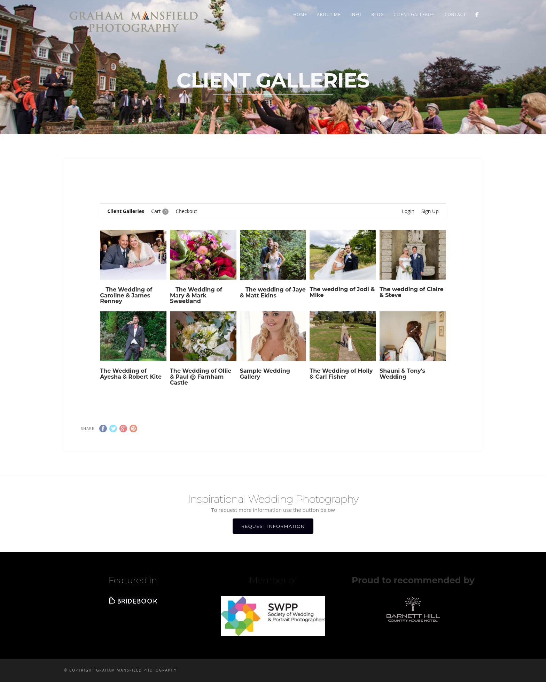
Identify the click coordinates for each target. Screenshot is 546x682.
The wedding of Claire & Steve (411, 292)
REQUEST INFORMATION (273, 526)
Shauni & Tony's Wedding (402, 373)
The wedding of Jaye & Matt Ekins (273, 292)
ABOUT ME (329, 14)
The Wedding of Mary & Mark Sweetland (196, 295)
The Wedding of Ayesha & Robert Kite (131, 373)
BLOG (377, 14)
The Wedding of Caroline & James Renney (126, 295)
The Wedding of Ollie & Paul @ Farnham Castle (201, 376)
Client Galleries (414, 14)
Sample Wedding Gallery (265, 373)
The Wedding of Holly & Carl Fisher (341, 373)
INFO (356, 14)
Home (300, 14)
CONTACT (455, 14)
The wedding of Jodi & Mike (342, 292)
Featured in (133, 580)
